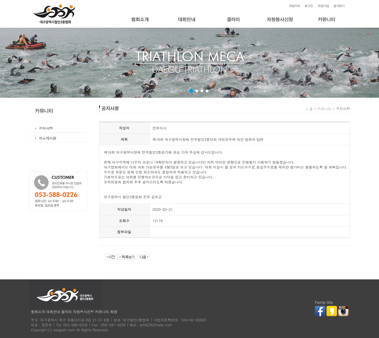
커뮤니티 (102, 311)
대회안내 (53, 311)
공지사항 (46, 128)
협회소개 (38, 311)
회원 (113, 311)
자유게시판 (47, 138)
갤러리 (66, 311)
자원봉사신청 (83, 311)
